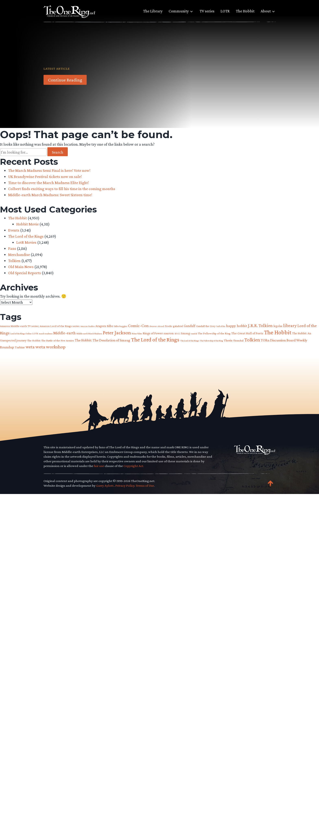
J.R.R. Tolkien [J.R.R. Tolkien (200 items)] (260, 325)
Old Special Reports (24, 273)
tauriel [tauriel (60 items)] (194, 333)
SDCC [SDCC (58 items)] (177, 333)
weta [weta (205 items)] (30, 346)
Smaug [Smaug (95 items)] (185, 333)
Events (13, 230)
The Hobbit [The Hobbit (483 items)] (277, 332)
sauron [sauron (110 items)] (169, 333)
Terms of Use (145, 485)
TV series (207, 11)
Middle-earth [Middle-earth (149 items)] (64, 333)
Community (179, 11)
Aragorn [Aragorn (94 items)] (100, 326)
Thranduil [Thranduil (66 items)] (238, 340)
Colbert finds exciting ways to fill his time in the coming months (61, 188)
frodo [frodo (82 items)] (168, 326)
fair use (99, 466)
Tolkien (14, 260)
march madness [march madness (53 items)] (45, 333)
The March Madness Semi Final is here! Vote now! (49, 170)
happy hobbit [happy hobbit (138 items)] (236, 326)
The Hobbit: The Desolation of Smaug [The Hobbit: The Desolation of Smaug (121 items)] (102, 340)
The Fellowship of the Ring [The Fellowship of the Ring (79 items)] (214, 333)
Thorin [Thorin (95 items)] (228, 340)
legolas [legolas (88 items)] (277, 326)
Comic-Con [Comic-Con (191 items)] (138, 325)
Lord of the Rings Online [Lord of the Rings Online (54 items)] (21, 333)
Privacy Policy (124, 485)
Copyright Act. (133, 466)
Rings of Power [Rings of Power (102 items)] (153, 333)
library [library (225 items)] (290, 325)
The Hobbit (245, 11)
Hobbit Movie (27, 224)
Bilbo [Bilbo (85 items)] (110, 326)
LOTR (225, 11)
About (266, 11)
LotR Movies (26, 242)
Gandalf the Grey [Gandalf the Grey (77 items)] (206, 326)
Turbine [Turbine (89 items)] (20, 347)
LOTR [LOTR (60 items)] (35, 333)
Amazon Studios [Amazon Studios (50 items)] (87, 326)
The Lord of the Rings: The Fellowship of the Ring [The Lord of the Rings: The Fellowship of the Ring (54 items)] (201, 340)
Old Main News (21, 266)
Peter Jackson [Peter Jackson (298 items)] (117, 332)
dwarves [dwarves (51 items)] (153, 326)
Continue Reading (65, 79)
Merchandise (19, 254)
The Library (153, 11)
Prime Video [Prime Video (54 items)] (137, 333)
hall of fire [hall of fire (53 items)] (220, 326)
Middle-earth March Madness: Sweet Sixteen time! (50, 195)
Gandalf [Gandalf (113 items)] (189, 326)
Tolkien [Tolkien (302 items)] (252, 339)
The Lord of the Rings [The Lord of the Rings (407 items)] (155, 339)
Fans (12, 248)
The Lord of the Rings (26, 236)
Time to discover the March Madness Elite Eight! (48, 182)
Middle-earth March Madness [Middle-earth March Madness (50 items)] (89, 333)
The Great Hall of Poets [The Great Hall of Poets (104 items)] (247, 333)
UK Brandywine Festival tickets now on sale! (45, 176)
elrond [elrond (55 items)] (160, 326)
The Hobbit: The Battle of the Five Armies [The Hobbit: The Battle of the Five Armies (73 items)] (50, 340)
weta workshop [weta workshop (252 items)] (50, 346)
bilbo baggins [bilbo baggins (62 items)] (120, 326)
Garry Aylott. (105, 485)
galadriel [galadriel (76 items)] (178, 326)
